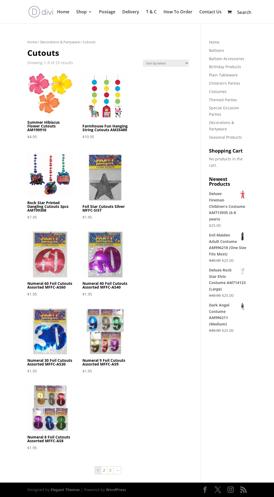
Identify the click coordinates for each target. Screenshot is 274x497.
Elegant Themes (65, 489)
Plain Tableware (223, 74)
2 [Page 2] (104, 470)
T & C (151, 12)
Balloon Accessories (226, 58)
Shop (81, 12)
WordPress (116, 489)
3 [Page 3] (110, 470)
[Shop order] (166, 63)
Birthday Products (225, 66)
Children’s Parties (224, 83)
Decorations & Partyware (60, 42)
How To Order (177, 12)
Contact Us (210, 12)
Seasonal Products (225, 137)
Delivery (130, 12)
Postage (107, 12)
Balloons (216, 50)
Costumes (218, 91)
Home (63, 12)
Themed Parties (223, 99)
